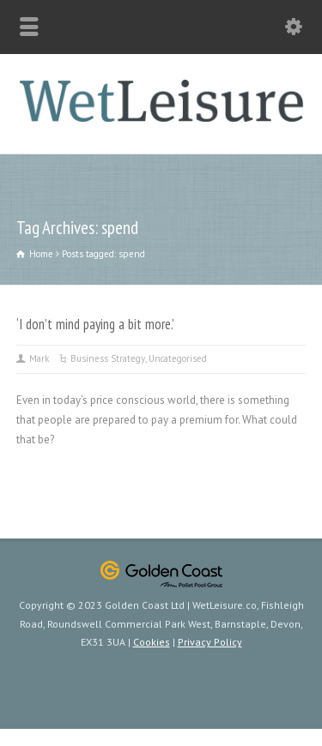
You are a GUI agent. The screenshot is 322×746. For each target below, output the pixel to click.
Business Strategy (107, 358)
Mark (39, 358)
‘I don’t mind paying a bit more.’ (95, 324)
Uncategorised (178, 358)
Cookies (151, 641)
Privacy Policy (210, 641)
